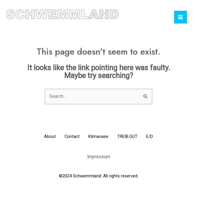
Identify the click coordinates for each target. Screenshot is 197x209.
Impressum (98, 156)
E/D (155, 136)
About (44, 136)
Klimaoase (99, 136)
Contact (69, 136)
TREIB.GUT (130, 136)
